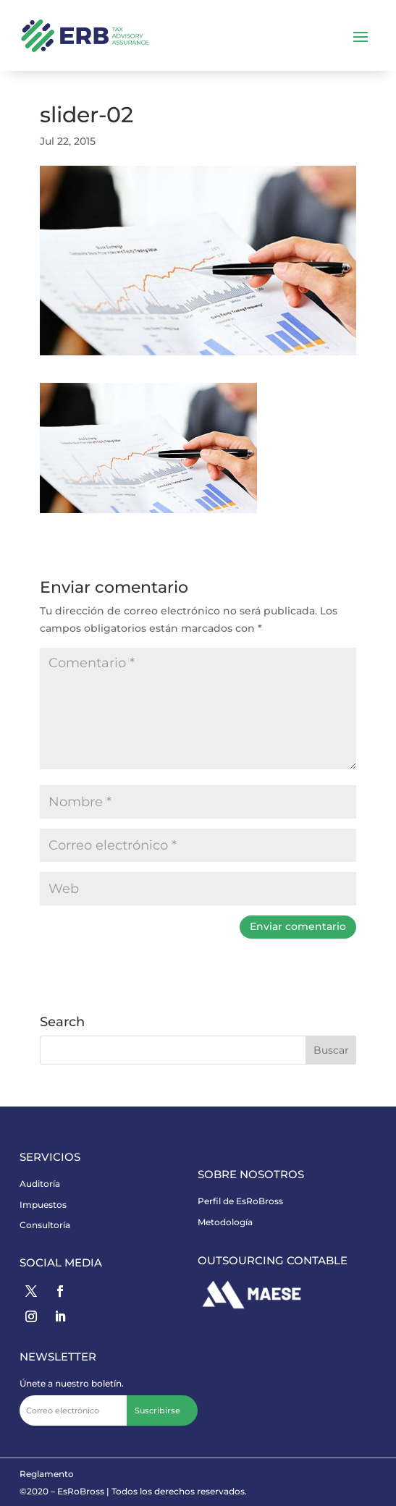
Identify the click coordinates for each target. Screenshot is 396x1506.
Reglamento (47, 1473)
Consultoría (45, 1224)
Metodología (225, 1222)
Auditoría (40, 1183)
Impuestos (43, 1204)
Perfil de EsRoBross (240, 1201)
